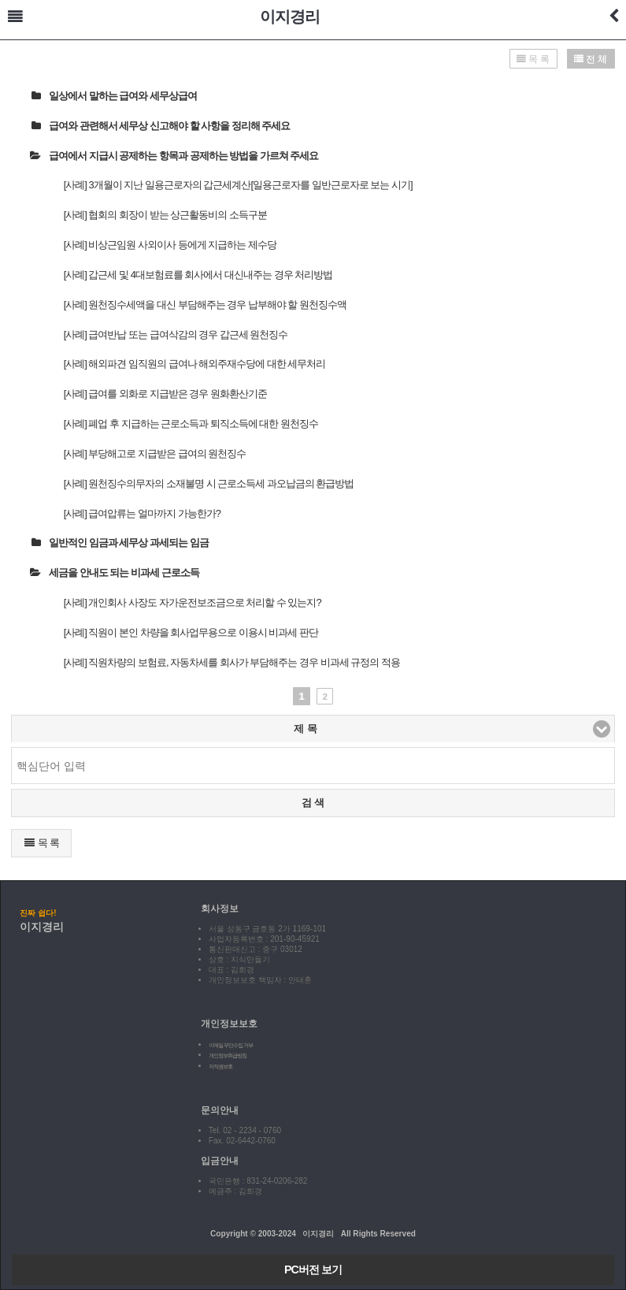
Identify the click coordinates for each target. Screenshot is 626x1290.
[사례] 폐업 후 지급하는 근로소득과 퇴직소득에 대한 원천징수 (191, 423)
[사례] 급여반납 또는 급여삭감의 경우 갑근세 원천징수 (176, 334)
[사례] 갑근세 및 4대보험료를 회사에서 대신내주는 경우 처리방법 (198, 275)
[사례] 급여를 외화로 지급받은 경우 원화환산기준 (165, 394)
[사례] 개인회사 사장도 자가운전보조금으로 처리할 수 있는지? (192, 602)
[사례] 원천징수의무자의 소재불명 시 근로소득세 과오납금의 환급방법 (209, 483)
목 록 (41, 843)
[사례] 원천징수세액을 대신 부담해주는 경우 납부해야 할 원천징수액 (205, 304)
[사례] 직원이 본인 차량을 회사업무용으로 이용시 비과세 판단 (191, 632)
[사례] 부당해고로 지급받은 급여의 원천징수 (155, 453)
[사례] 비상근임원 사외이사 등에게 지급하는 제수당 (170, 245)
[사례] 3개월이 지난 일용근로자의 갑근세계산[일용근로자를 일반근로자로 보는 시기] (238, 185)
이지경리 (290, 16)
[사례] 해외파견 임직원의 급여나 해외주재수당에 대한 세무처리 (195, 364)
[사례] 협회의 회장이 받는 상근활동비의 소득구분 (165, 215)
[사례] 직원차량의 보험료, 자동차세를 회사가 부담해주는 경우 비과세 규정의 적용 (232, 662)
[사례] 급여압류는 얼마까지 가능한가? (142, 513)
